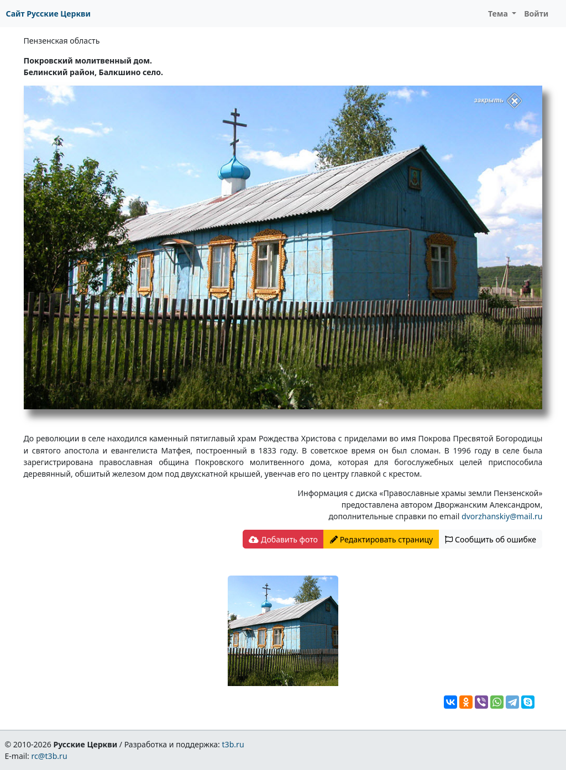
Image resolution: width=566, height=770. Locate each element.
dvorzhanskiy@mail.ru (502, 516)
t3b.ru (233, 744)
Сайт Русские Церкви (48, 13)
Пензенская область (62, 40)
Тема (499, 13)
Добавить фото (283, 539)
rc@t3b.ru (49, 756)
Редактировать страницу (381, 539)
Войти (536, 13)
